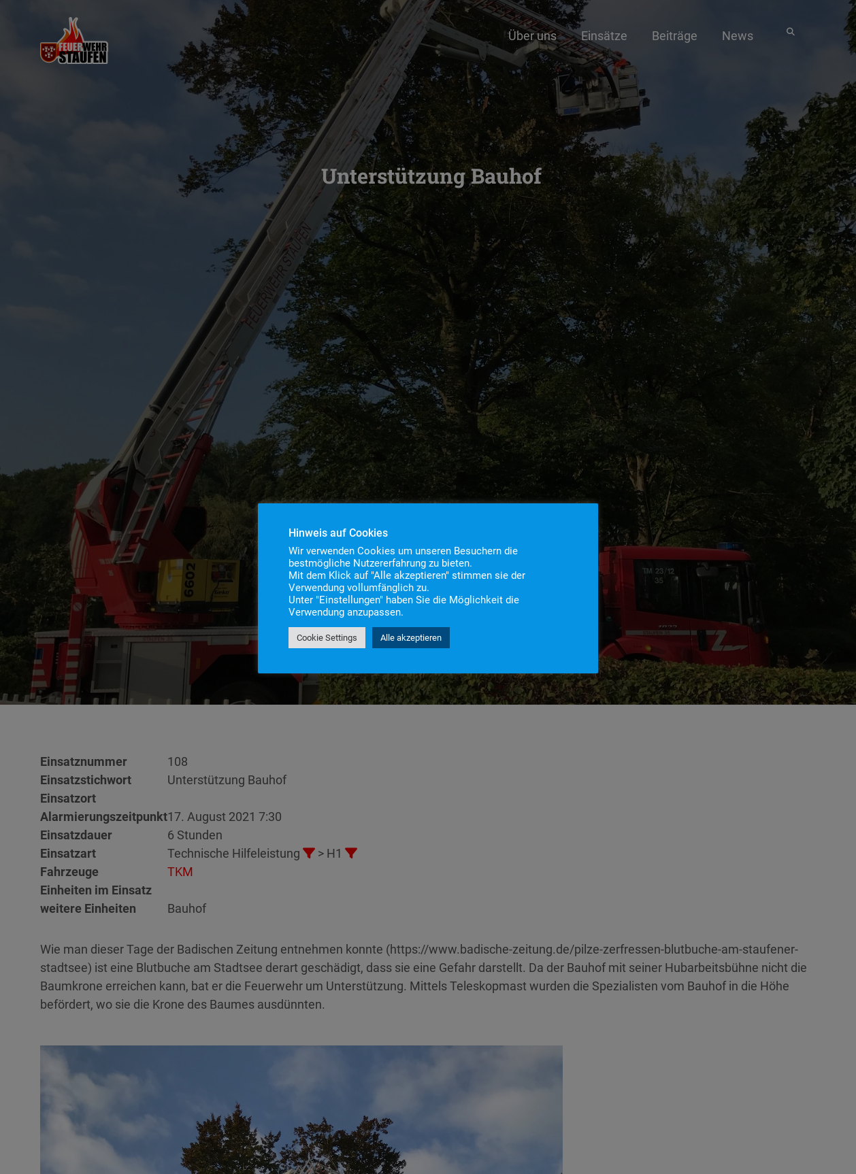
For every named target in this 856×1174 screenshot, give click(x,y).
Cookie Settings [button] (327, 638)
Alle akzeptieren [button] (411, 638)
